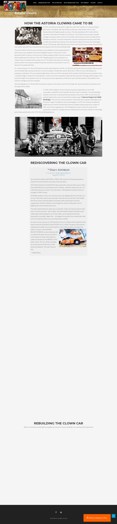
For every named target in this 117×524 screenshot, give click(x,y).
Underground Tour (44, 2)
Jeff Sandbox (85, 2)
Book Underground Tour (71, 2)
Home (34, 2)
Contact (100, 2)
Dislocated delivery (63, 173)
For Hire (93, 2)
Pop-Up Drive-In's (57, 2)
